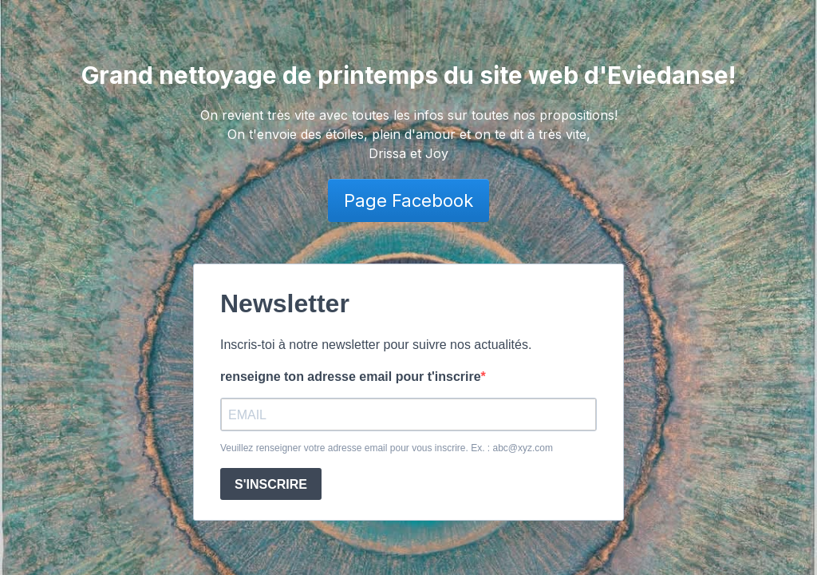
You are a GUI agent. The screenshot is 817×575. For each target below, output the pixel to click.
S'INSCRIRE (271, 484)
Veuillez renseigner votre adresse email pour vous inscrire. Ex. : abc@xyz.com (386, 448)
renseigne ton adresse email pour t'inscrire (350, 376)
